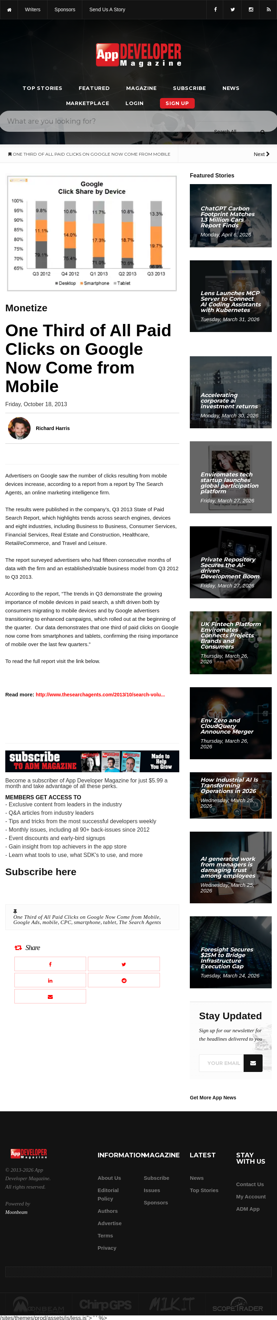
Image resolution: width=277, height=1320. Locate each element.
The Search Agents (140, 922)
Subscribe (189, 88)
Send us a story (107, 9)
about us (109, 1178)
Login (134, 103)
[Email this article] (50, 996)
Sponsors (156, 1202)
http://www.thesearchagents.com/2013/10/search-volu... (100, 694)
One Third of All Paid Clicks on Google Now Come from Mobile (86, 917)
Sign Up (177, 103)
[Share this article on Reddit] (123, 980)
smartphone (87, 922)
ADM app (248, 1209)
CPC (65, 922)
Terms (105, 1235)
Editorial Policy (108, 1194)
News (231, 88)
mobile (50, 922)
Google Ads (26, 922)
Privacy (107, 1248)
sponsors (64, 9)
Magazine (141, 88)
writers (32, 9)
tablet (109, 922)
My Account (251, 1196)
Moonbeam (16, 1212)
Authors (108, 1211)
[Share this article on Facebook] (50, 964)
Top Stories (42, 88)
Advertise (110, 1223)
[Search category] (225, 131)
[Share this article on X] (123, 964)
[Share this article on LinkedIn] (50, 980)
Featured (94, 88)
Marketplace (87, 103)
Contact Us (250, 1184)
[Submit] (262, 132)
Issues (152, 1190)
